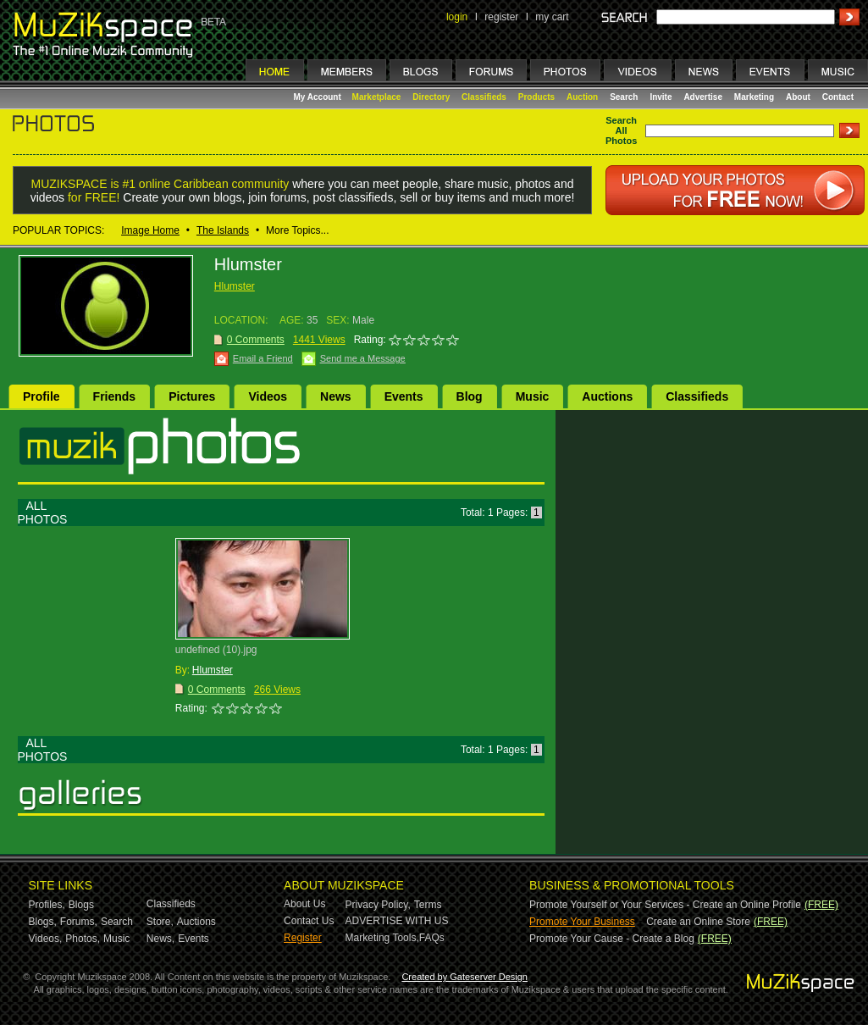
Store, (160, 922)
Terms (428, 905)
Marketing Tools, (382, 938)
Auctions (607, 396)
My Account (319, 97)
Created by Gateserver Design (464, 977)
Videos (267, 396)
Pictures (192, 396)
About (798, 97)
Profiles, (47, 905)
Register (303, 938)
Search (624, 97)
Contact (838, 97)
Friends (114, 396)
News (335, 396)
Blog (469, 396)
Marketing (754, 97)
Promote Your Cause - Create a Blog (611, 939)
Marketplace (376, 97)
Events (403, 396)
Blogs (81, 905)
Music (533, 396)
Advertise (702, 97)
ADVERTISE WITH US (397, 921)
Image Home (150, 230)
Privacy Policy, (378, 905)
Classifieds (484, 97)
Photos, (82, 939)
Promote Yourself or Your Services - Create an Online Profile (665, 905)
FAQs (432, 938)
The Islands (222, 230)
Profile (41, 396)
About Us (304, 904)
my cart (551, 17)
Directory (431, 97)
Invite (661, 97)
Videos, (46, 939)
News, (160, 939)
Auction (582, 97)
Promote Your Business (582, 922)
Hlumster (234, 286)
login (456, 17)
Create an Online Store (698, 922)
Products (536, 97)
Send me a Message (363, 358)
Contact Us (309, 921)
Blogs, (43, 922)
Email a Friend (263, 358)
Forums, (78, 922)
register (501, 17)
